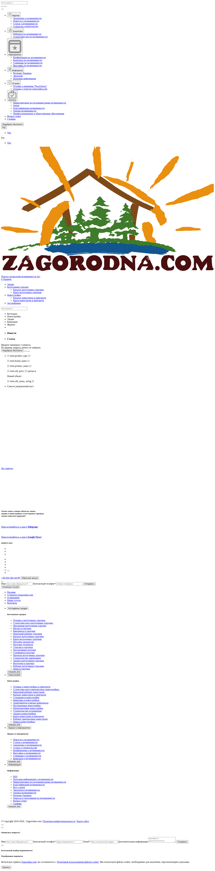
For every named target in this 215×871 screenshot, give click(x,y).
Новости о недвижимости (26, 21)
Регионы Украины (22, 73)
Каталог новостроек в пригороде (29, 298)
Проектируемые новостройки (28, 708)
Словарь (11, 119)
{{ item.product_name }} (19, 366)
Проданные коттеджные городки (29, 625)
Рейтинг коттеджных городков (28, 666)
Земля (16, 105)
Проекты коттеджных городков (29, 655)
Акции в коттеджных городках (28, 660)
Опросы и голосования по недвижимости (34, 798)
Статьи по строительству (25, 26)
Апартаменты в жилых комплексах (31, 703)
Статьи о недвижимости (25, 23)
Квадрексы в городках (24, 631)
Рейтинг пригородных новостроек (30, 719)
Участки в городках (23, 647)
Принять (6, 868)
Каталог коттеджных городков (28, 289)
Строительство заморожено (27, 658)
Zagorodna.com (29, 863)
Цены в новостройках (24, 721)
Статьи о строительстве (25, 747)
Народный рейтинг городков (27, 634)
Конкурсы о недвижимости (27, 758)
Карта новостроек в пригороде (28, 300)
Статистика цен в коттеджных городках (33, 623)
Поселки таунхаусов (23, 642)
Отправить (90, 584)
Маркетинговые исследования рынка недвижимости (39, 103)
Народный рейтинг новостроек (28, 692)
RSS (15, 776)
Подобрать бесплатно (12, 350)
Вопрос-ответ (14, 116)
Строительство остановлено (27, 711)
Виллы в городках (22, 628)
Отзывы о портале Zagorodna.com (30, 89)
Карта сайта (83, 821)
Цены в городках (21, 668)
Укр (9, 132)
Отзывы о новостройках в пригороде (31, 686)
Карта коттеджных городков (27, 292)
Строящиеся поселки (23, 652)
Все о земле (19, 787)
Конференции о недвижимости (28, 750)
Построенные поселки (24, 650)
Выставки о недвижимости (26, 753)
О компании (13, 597)
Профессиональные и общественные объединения (38, 113)
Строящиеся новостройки (26, 697)
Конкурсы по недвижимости (27, 60)
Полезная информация (24, 78)
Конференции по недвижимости (29, 57)
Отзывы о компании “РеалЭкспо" (30, 86)
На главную (7, 468)
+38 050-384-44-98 (10, 578)
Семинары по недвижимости (27, 63)
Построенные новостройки (27, 705)
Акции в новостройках (24, 713)
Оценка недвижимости (24, 111)
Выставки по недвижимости (27, 65)
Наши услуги (14, 600)
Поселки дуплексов (23, 644)
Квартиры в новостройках (26, 700)
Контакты (12, 603)
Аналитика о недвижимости (27, 18)
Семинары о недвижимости (27, 756)
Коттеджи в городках (23, 663)
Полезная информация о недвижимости (33, 779)
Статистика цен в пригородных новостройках (36, 689)
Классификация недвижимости (29, 108)
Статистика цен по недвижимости (30, 36)
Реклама (11, 592)
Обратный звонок (30, 578)
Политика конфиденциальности (59, 821)
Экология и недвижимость (26, 790)
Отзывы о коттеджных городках (29, 620)
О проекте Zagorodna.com (20, 595)
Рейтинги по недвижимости (27, 34)
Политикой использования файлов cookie (78, 863)
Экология (18, 76)
